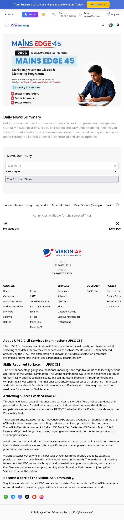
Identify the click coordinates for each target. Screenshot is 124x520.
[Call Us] (54, 14)
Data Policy (113, 306)
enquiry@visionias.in (62, 272)
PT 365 (33, 316)
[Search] (103, 25)
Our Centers (93, 291)
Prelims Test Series (13, 306)
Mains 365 (35, 321)
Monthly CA (36, 327)
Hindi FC (34, 311)
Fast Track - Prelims (40, 306)
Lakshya (7, 316)
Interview (8, 311)
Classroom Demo (67, 311)
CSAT (33, 296)
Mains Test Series (12, 301)
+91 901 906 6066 (68, 16)
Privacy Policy (114, 296)
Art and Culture (61, 205)
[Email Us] (90, 14)
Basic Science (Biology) (88, 205)
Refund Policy (114, 301)
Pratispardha (64, 321)
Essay (33, 291)
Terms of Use (114, 291)
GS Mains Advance (39, 301)
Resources (63, 291)
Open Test (63, 301)
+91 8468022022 (62, 265)
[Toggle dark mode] (43, 14)
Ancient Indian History (18, 205)
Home (6, 291)
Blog (60, 306)
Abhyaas (62, 296)
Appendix (42, 205)
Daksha (7, 321)
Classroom (9, 296)
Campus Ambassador (69, 316)
